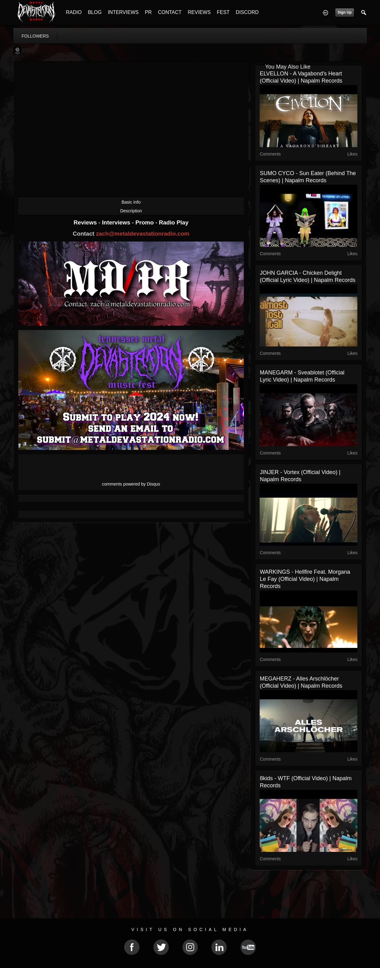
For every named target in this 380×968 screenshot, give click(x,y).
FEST (223, 12)
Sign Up (344, 12)
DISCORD (247, 12)
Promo (145, 222)
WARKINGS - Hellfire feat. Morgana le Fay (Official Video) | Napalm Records (305, 579)
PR (148, 12)
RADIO (74, 12)
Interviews (117, 222)
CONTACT (169, 12)
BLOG (94, 12)
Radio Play (173, 222)
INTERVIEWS (123, 12)
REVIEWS (199, 12)
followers (35, 36)
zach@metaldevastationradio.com (142, 233)
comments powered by (131, 484)
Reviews (86, 222)
